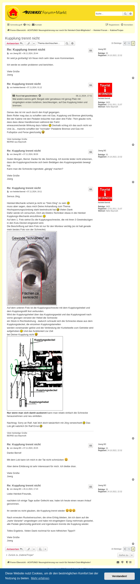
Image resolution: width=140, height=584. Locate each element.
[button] (125, 43)
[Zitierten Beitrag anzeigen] (40, 95)
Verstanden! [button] (119, 576)
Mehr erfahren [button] (40, 578)
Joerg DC (102, 49)
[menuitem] (26, 25)
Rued (18, 96)
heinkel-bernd (104, 98)
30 (107, 53)
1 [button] (129, 43)
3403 (108, 102)
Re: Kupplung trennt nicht (26, 49)
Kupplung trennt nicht (22, 38)
